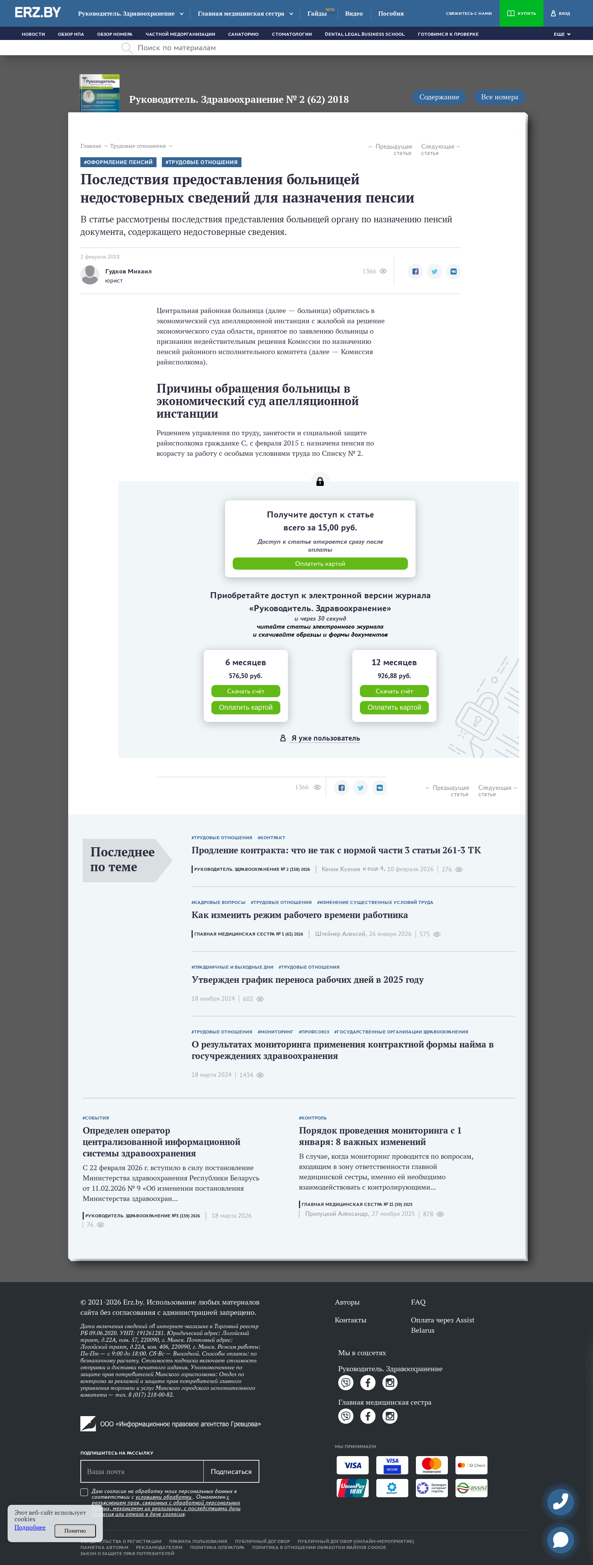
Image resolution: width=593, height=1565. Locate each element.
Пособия (391, 13)
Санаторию (243, 34)
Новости (33, 34)
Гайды (317, 13)
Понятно (75, 1531)
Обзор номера (115, 34)
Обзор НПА (71, 34)
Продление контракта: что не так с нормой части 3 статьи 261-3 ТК (336, 850)
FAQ (418, 1302)
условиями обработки (164, 1497)
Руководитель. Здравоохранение (126, 13)
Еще (559, 34)
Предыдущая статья (393, 149)
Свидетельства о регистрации (120, 1541)
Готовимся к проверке (448, 34)
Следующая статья (437, 149)
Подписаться (231, 1471)
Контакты (350, 1320)
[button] (415, 271)
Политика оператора (217, 1547)
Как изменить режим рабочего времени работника (300, 915)
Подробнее (30, 1527)
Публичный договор (262, 1541)
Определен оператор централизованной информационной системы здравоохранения (161, 1141)
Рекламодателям (159, 1547)
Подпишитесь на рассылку (116, 1453)
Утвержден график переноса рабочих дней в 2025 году (308, 979)
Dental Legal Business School (365, 34)
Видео (354, 13)
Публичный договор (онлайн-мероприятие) (355, 1541)
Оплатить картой (246, 707)
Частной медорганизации (180, 34)
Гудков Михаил (128, 271)
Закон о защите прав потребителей (127, 1553)
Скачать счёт (246, 691)
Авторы (347, 1302)
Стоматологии (292, 34)
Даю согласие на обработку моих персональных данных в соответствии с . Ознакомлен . (166, 1502)
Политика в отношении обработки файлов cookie (319, 1547)
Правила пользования (198, 1541)
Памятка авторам (104, 1547)
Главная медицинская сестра (241, 13)
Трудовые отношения (203, 162)
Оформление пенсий (120, 162)
